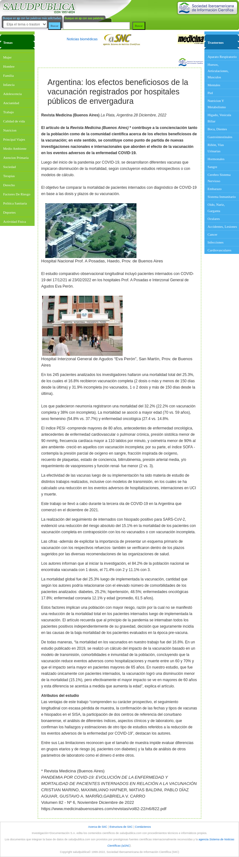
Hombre (8, 66)
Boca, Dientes (217, 129)
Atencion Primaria (16, 158)
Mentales (214, 85)
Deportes (9, 212)
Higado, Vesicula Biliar (219, 118)
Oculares (214, 219)
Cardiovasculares (219, 250)
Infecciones (216, 242)
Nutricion (9, 130)
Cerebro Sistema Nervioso (219, 178)
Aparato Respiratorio (222, 57)
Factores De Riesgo (16, 194)
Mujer (7, 57)
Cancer (212, 234)
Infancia (8, 85)
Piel (210, 93)
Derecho (9, 185)
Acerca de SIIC (98, 826)
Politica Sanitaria (15, 203)
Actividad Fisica (14, 221)
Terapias (9, 176)
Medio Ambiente (14, 148)
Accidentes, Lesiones (222, 226)
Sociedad (9, 167)
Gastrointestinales (220, 137)
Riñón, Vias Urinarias (216, 148)
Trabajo (8, 112)
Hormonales (216, 159)
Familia (8, 75)
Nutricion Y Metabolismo (217, 104)
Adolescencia (12, 94)
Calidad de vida (14, 121)
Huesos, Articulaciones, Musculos (218, 71)
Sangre (212, 167)
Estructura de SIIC (121, 826)
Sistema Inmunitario (222, 197)
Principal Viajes (14, 139)
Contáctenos (143, 826)
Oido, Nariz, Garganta (216, 208)
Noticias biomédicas (82, 39)
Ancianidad (11, 103)
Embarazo (215, 189)
